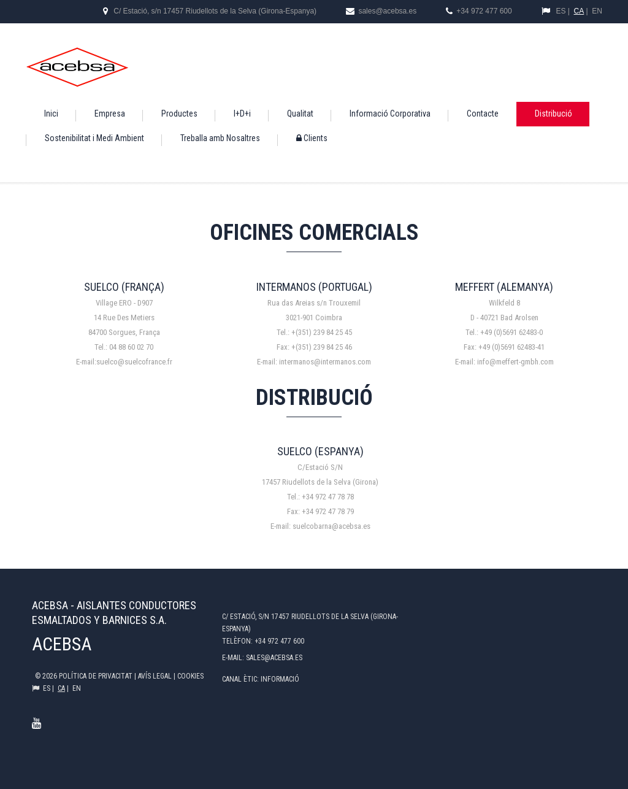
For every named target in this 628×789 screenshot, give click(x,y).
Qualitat (300, 113)
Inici (51, 113)
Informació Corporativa (390, 113)
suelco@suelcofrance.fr (134, 361)
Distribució (553, 113)
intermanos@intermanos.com (325, 361)
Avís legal (156, 676)
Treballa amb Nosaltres (220, 138)
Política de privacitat (96, 676)
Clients (311, 138)
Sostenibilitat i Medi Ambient (94, 138)
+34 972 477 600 (483, 11)
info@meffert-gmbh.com (515, 361)
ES (560, 11)
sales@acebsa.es (386, 11)
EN (597, 11)
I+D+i (242, 113)
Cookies (190, 676)
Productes (179, 113)
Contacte (483, 113)
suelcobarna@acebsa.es (331, 526)
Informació (280, 679)
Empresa (109, 113)
